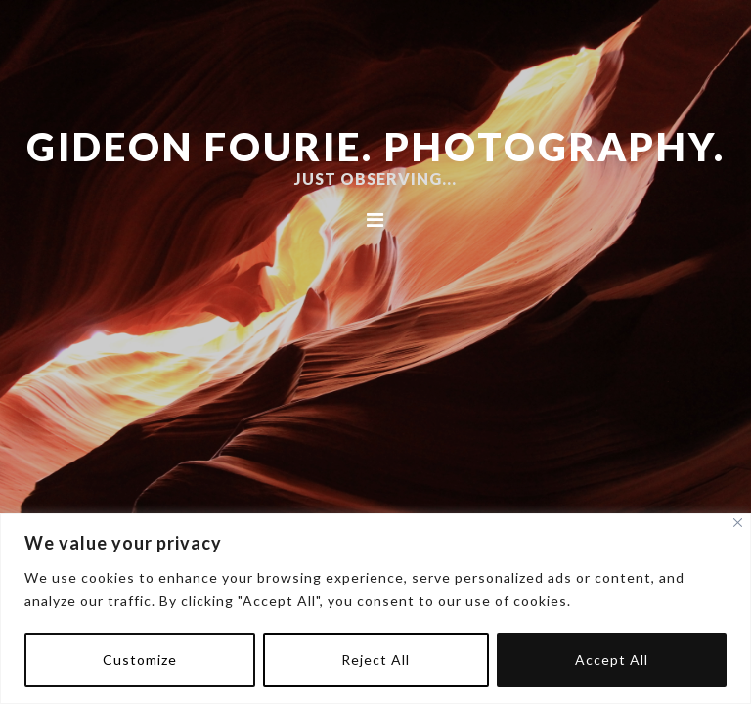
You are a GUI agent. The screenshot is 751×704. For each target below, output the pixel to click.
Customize (140, 659)
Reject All (375, 659)
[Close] (737, 522)
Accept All (611, 659)
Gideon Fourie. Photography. (376, 146)
